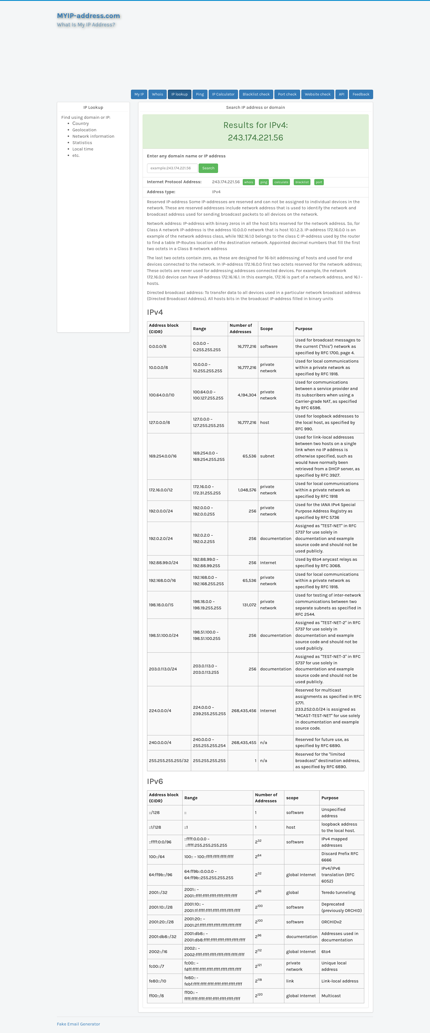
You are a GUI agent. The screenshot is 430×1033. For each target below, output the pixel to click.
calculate (281, 182)
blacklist (302, 182)
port (319, 182)
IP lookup (179, 94)
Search (208, 168)
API (342, 94)
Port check (287, 94)
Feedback (361, 94)
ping (263, 182)
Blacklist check (256, 94)
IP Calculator (223, 94)
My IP (139, 94)
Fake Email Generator (78, 1024)
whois (248, 182)
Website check (318, 94)
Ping (200, 94)
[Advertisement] (255, 45)
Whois (157, 94)
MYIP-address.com (88, 15)
